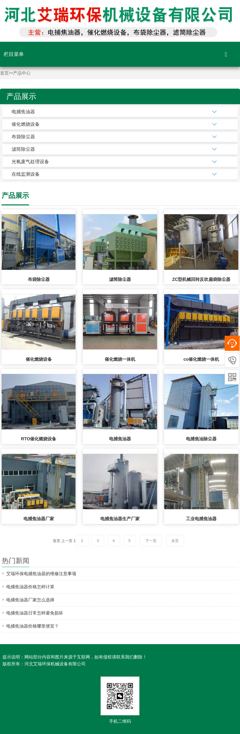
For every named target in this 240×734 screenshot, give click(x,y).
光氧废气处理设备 (30, 161)
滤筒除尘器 (23, 149)
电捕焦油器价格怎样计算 (30, 586)
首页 (4, 73)
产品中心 (22, 73)
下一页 (151, 541)
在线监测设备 (26, 174)
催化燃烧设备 (26, 124)
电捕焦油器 (23, 111)
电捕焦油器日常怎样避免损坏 (34, 612)
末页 (175, 541)
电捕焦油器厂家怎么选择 (30, 599)
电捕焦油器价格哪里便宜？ (32, 626)
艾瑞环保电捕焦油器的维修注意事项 (41, 573)
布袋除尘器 (23, 136)
